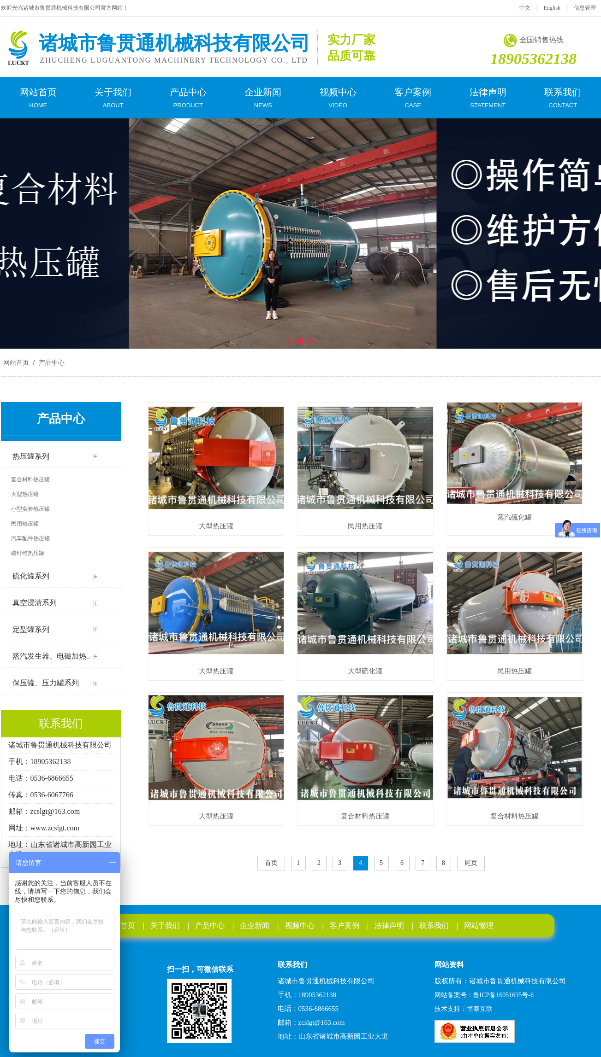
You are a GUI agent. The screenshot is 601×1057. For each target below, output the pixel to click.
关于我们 (165, 925)
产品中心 (51, 362)
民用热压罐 (365, 526)
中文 (524, 8)
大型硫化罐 (365, 671)
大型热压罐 (216, 526)
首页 (271, 862)
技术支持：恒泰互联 (463, 1008)
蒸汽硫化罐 (514, 517)
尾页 (470, 862)
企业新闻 (254, 925)
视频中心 (300, 925)
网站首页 (16, 362)
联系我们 (434, 925)
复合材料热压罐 (365, 816)
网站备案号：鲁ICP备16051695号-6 (484, 995)
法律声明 (389, 925)
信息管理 (585, 8)
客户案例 (344, 925)
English (551, 8)
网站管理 (479, 925)
